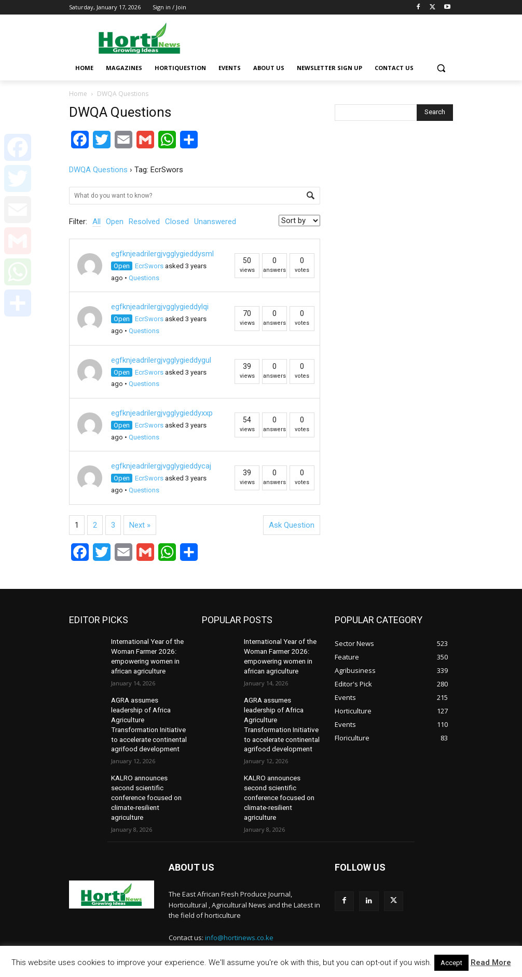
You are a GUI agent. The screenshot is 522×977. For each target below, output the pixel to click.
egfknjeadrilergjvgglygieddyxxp (162, 413)
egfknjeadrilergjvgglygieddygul (161, 360)
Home (78, 93)
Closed (177, 221)
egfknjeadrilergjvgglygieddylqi (160, 306)
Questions (144, 278)
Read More (491, 962)
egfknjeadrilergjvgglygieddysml (162, 253)
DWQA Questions (98, 169)
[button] (441, 68)
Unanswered (215, 221)
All (96, 221)
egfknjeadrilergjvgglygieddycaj (161, 466)
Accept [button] (451, 963)
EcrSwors (149, 266)
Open (114, 221)
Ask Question (291, 525)
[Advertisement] (331, 36)
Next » (139, 525)
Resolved (144, 221)
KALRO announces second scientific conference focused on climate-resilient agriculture (144, 784)
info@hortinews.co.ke (239, 920)
